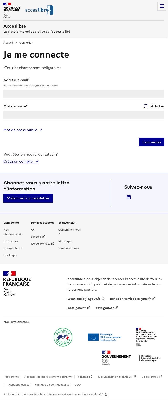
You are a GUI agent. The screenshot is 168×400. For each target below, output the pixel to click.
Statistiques (65, 241)
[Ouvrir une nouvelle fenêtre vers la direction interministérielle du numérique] (131, 358)
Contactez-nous (68, 248)
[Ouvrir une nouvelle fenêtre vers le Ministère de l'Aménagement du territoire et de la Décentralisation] (147, 337)
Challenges (10, 255)
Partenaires (11, 241)
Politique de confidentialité (52, 385)
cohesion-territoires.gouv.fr (130, 298)
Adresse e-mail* (84, 82)
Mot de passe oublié (20, 129)
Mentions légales (18, 385)
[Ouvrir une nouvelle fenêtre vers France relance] (63, 337)
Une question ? (13, 248)
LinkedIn (128, 197)
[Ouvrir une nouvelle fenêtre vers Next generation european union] (105, 337)
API (33, 230)
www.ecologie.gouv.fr (84, 298)
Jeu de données (40, 244)
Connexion (152, 142)
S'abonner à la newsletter (28, 198)
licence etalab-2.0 (92, 394)
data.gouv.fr (105, 308)
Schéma (36, 237)
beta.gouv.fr (77, 308)
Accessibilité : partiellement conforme (48, 377)
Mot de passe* (15, 106)
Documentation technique (115, 377)
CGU (78, 385)
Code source (150, 377)
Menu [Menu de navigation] (162, 6)
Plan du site (12, 377)
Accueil (8, 43)
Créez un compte (18, 161)
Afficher (157, 106)
